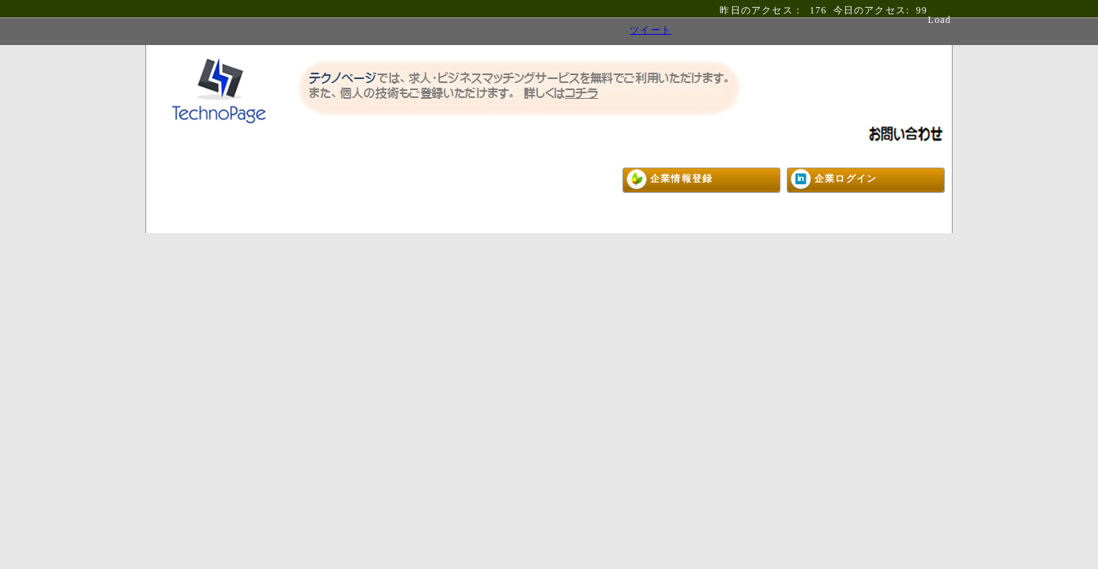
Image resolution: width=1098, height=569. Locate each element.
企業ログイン (845, 178)
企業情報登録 (681, 178)
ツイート (650, 30)
